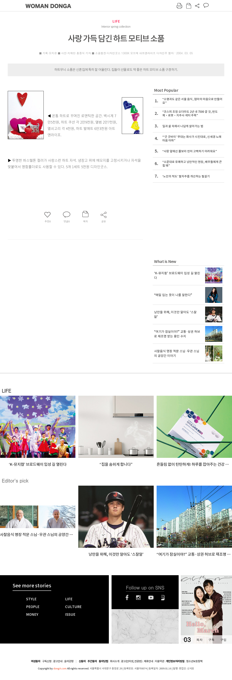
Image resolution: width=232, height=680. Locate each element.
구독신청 (46, 661)
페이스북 (127, 597)
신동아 (82, 661)
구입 (223, 640)
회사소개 (114, 661)
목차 (199, 640)
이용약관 (159, 661)
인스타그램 (138, 597)
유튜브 (151, 597)
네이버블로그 (163, 597)
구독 (211, 640)
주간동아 (92, 661)
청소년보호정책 (194, 661)
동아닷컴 (103, 661)
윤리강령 (68, 661)
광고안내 (57, 661)
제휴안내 (148, 661)
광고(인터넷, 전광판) (131, 661)
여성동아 (35, 661)
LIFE (116, 21)
